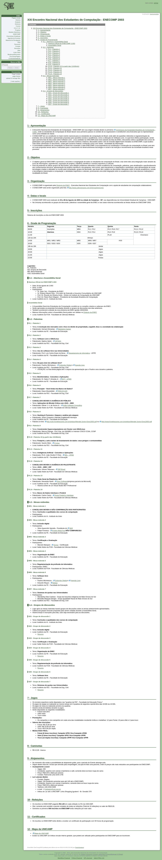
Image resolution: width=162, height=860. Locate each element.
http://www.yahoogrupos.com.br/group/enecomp (86, 188)
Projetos (17, 30)
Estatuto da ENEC (90, 312)
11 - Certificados (44, 114)
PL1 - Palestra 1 (54, 49)
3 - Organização (44, 34)
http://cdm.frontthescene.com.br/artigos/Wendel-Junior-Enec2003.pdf (72, 422)
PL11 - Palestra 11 (55, 68)
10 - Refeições (43, 112)
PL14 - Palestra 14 (55, 74)
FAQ (18, 42)
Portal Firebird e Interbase (64, 495)
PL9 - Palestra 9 (54, 64)
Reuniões (17, 48)
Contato (17, 46)
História (17, 20)
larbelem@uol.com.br (53, 789)
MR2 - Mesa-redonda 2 (56, 80)
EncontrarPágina (15, 56)
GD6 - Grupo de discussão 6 (58, 102)
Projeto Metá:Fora (58, 531)
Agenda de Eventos (14, 38)
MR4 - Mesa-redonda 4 (56, 83)
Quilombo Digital (65, 365)
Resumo (40, 634)
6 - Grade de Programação (48, 40)
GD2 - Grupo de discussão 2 (58, 95)
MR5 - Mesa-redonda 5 (56, 85)
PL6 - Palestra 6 (54, 59)
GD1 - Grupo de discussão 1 (58, 93)
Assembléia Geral (54, 45)
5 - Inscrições (43, 38)
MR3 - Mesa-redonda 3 (56, 81)
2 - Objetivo (42, 32)
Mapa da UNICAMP (41, 833)
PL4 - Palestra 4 (54, 55)
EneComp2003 (154, 14)
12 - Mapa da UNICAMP (47, 116)
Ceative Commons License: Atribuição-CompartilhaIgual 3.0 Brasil (102, 854)
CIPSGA (58, 341)
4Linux (56, 545)
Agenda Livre (80, 365)
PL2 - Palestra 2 (54, 51)
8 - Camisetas (43, 108)
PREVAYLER (62, 391)
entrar (156, 3)
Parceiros (17, 44)
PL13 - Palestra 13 (55, 72)
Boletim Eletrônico (14, 32)
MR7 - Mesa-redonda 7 (56, 89)
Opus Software (62, 481)
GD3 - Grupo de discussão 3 (58, 97)
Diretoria (17, 24)
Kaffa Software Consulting (72, 405)
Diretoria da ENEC (63, 185)
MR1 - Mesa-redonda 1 (56, 78)
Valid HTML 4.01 (99, 858)
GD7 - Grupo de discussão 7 (58, 104)
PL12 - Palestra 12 (55, 70)
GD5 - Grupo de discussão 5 (58, 100)
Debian (55, 583)
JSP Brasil (61, 469)
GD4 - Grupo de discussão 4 (58, 99)
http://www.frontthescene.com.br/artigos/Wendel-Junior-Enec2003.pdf (126, 422)
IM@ (71, 528)
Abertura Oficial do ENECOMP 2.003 (61, 43)
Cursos (18, 26)
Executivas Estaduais (13, 36)
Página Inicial (16, 18)
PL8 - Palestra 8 (54, 62)
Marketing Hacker (64, 329)
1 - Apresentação (44, 30)
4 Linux (57, 443)
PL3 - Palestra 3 (54, 53)
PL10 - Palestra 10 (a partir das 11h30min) (63, 66)
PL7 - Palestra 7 (54, 61)
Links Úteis (16, 52)
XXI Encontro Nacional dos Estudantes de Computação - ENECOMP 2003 (60, 28)
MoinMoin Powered (64, 858)
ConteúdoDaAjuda (14, 58)
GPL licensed (88, 858)
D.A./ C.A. (17, 28)
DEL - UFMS (69, 455)
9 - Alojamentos (43, 110)
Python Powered (77, 858)
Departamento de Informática (79, 353)
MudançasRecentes (14, 54)
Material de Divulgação (13, 40)
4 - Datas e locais (44, 36)
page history (16, 76)
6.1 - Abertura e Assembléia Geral (55, 42)
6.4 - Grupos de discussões (53, 91)
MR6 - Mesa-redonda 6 (56, 87)
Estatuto (17, 22)
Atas (18, 50)
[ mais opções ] (15, 81)
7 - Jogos (41, 106)
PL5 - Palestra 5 (54, 57)
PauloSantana (79, 847)
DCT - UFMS (66, 379)
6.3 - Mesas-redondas (51, 76)
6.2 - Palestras (48, 47)
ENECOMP (16, 34)
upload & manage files (13, 78)
